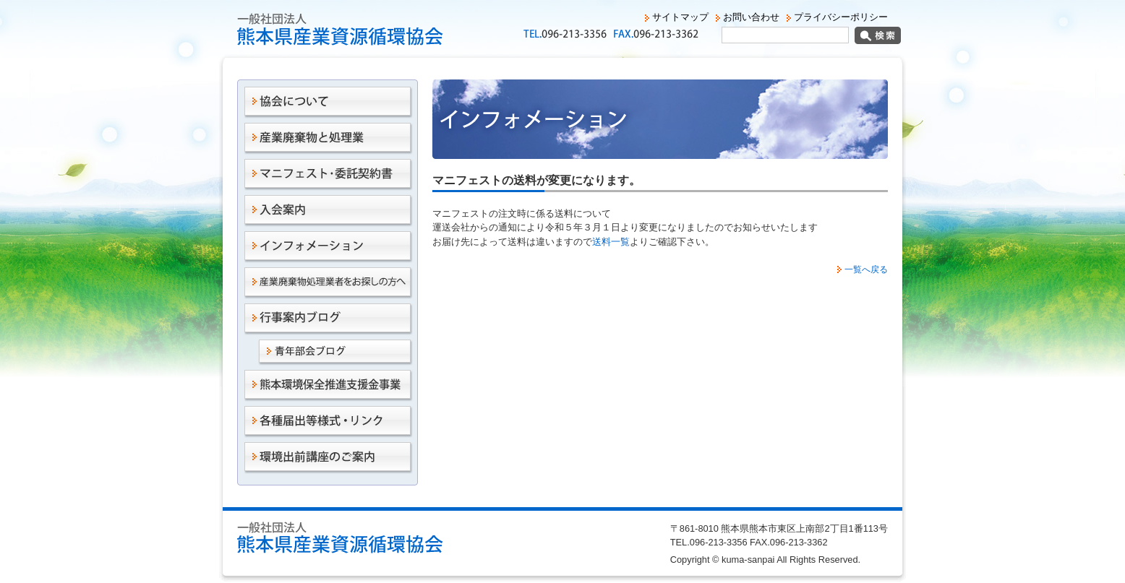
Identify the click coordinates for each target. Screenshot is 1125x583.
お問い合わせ (751, 17)
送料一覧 (611, 241)
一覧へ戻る (866, 269)
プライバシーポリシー (841, 17)
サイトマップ (680, 17)
